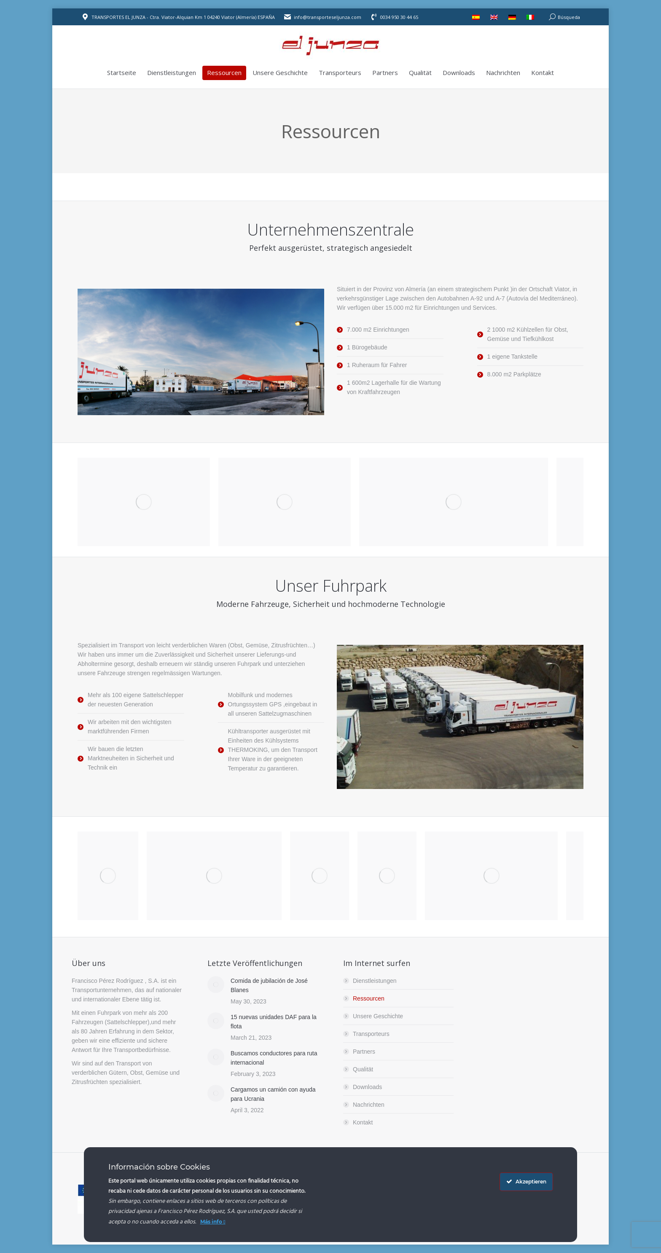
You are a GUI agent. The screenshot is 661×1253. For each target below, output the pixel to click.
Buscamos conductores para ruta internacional (274, 1058)
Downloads (367, 1087)
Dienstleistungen (375, 980)
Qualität (363, 1069)
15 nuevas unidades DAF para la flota (274, 1022)
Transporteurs (371, 1033)
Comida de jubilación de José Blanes (269, 985)
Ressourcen (368, 998)
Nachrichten (368, 1104)
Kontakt (363, 1122)
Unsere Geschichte (378, 1016)
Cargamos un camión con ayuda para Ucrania (273, 1094)
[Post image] (215, 984)
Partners (364, 1051)
